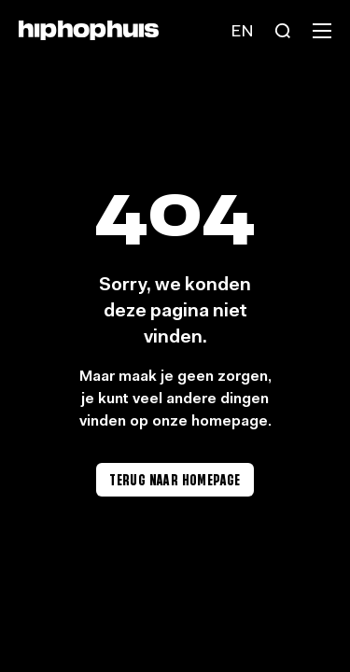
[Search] (282, 30)
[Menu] (322, 31)
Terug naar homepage (175, 479)
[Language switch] (242, 31)
